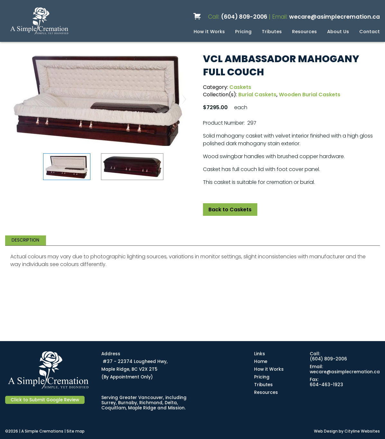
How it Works (209, 31)
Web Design (326, 431)
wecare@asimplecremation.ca (334, 17)
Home (260, 361)
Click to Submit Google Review (45, 400)
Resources (304, 31)
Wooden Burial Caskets (309, 94)
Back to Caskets (230, 209)
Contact (369, 31)
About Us (338, 31)
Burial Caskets (257, 94)
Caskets (240, 87)
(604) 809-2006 (244, 17)
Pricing (243, 31)
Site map (76, 431)
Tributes (272, 31)
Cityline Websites (362, 431)
